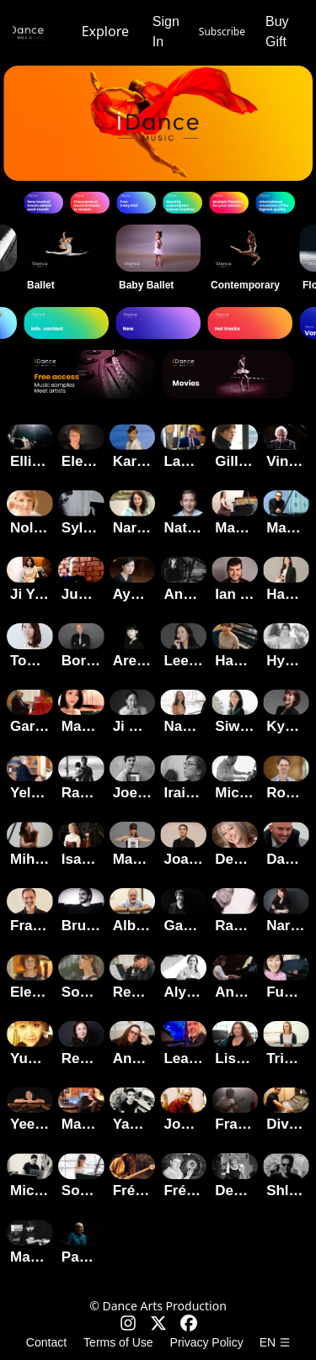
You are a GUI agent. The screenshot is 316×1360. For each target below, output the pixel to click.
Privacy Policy (207, 1342)
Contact (46, 1342)
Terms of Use (118, 1342)
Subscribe (222, 31)
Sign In (166, 31)
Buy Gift (277, 31)
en (275, 1342)
